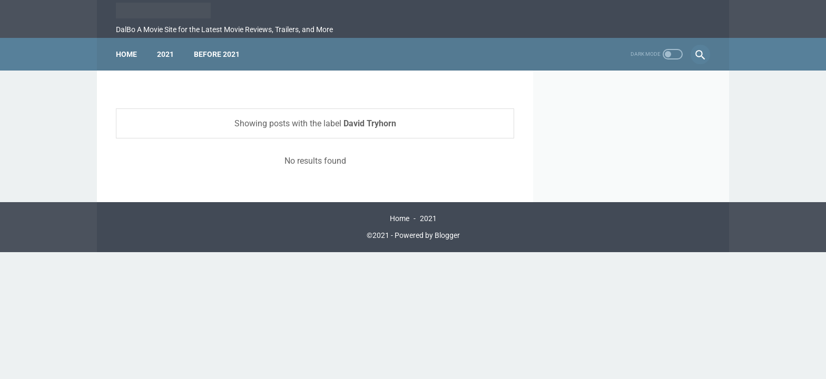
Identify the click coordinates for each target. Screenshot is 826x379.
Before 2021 (217, 54)
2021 (165, 54)
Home (126, 54)
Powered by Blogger (427, 235)
